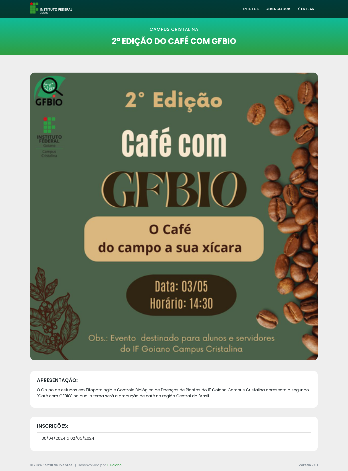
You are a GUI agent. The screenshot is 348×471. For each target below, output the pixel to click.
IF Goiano (114, 465)
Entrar (305, 9)
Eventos (251, 9)
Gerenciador (277, 9)
